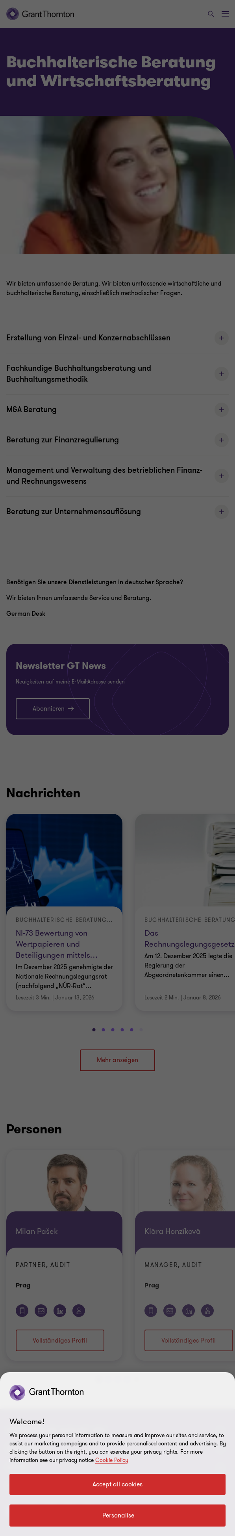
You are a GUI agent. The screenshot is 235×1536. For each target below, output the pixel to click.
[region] (117, 1454)
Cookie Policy (111, 1460)
